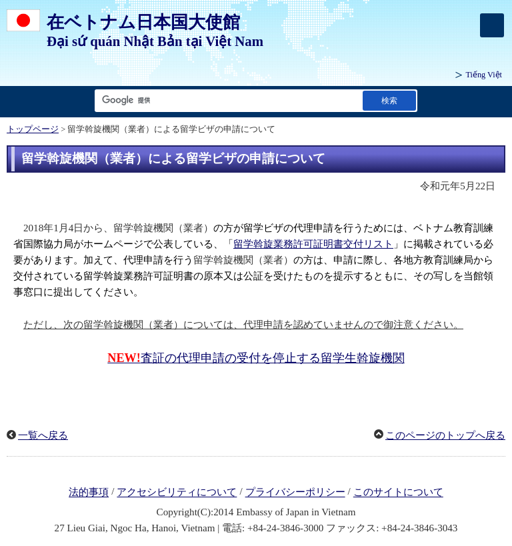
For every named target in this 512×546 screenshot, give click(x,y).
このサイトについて (398, 492)
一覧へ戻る (43, 435)
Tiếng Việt (483, 74)
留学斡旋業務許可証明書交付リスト (313, 244)
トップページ (33, 129)
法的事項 (89, 492)
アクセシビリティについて (177, 492)
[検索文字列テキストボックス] (226, 100)
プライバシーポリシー (295, 492)
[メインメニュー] (492, 25)
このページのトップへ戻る (445, 435)
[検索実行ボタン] (389, 100)
